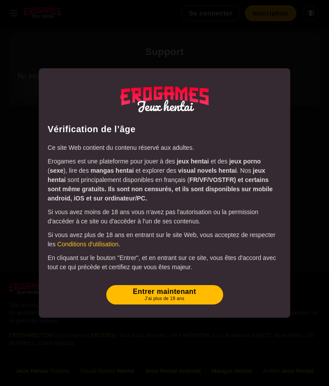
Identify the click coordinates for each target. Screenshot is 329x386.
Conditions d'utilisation (88, 244)
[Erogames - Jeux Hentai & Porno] (164, 99)
